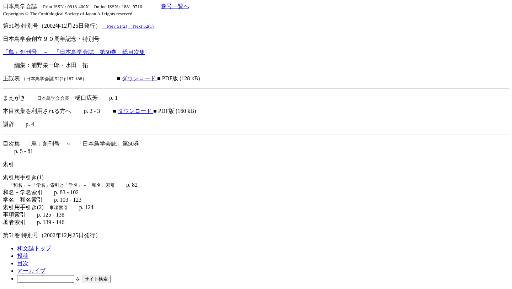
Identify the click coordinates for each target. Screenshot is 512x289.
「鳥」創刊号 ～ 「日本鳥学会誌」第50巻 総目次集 (74, 52)
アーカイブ (31, 271)
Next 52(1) (141, 26)
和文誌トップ (34, 248)
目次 (22, 263)
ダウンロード (139, 78)
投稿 (22, 256)
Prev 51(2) (114, 26)
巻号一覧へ (175, 6)
